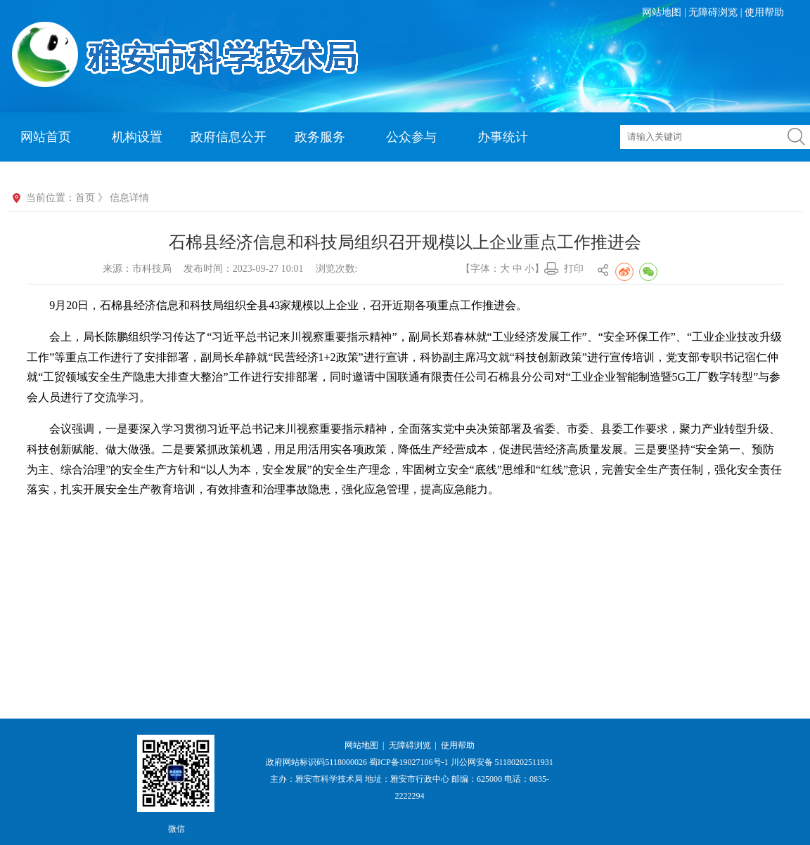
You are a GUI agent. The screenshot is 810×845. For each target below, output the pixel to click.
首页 (85, 197)
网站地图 (661, 12)
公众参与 (411, 137)
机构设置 (137, 137)
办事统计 (502, 137)
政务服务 (320, 137)
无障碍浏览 (713, 12)
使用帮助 (764, 12)
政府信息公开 (228, 137)
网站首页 (45, 137)
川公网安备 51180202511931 (502, 762)
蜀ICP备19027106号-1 (409, 762)
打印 (574, 268)
